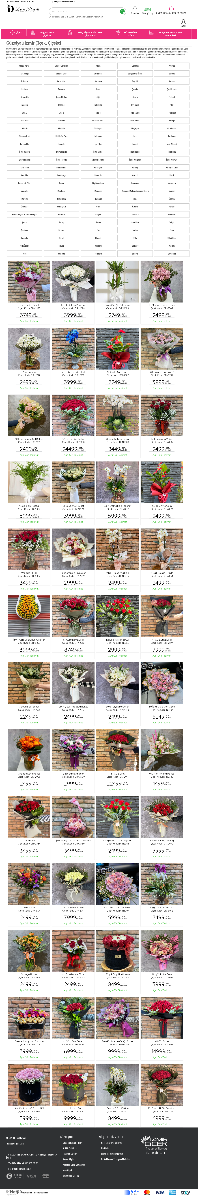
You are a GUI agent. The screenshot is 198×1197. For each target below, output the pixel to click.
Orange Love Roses (29, 773)
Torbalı (135, 230)
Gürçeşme (135, 128)
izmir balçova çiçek (73, 773)
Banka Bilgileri (68, 1159)
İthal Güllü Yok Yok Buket (117, 907)
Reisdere (135, 214)
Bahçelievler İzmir (135, 73)
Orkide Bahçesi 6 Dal (117, 438)
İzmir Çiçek (67, 1170)
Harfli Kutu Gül (73, 1108)
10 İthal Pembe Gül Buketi (29, 438)
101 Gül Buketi (161, 1041)
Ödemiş (172, 198)
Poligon (98, 214)
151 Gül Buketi (117, 773)
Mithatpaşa (61, 198)
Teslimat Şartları (69, 1153)
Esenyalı (61, 104)
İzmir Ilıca (172, 151)
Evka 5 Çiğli (135, 112)
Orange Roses (29, 974)
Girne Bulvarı (135, 120)
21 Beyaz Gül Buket (73, 505)
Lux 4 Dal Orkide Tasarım (117, 505)
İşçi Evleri (98, 144)
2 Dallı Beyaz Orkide (117, 572)
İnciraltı (61, 144)
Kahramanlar (61, 167)
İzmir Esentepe (61, 151)
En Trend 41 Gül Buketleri (161, 1108)
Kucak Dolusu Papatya (73, 305)
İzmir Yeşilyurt (171, 159)
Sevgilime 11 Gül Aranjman (117, 840)
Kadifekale (25, 167)
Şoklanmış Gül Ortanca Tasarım (73, 840)
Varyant (61, 245)
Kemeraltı (98, 175)
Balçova (172, 73)
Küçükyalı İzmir (98, 183)
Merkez (172, 190)
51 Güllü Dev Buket (73, 639)
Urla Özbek (24, 245)
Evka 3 (61, 112)
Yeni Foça (61, 253)
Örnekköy (24, 206)
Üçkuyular (24, 237)
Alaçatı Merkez (24, 65)
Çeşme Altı (25, 97)
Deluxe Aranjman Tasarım (29, 1041)
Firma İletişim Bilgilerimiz (112, 1153)
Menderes (61, 190)
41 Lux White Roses (73, 907)
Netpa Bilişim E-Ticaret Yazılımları (27, 1192)
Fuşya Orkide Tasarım (162, 907)
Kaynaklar (24, 175)
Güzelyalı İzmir (24, 136)
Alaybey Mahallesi (61, 65)
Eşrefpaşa (135, 104)
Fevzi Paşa (172, 112)
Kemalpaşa (61, 175)
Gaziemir (61, 120)
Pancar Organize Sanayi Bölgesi (24, 214)
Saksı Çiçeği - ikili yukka (118, 305)
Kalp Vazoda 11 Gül (161, 438)
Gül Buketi (70, 16)
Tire (98, 230)
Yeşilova (135, 253)
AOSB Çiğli (25, 73)
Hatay (135, 136)
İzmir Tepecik (61, 159)
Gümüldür (61, 128)
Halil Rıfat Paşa (61, 136)
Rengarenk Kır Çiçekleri (73, 572)
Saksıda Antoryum (117, 372)
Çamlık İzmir (172, 89)
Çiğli (98, 97)
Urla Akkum (172, 237)
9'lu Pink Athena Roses (161, 773)
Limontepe (135, 183)
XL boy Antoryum (162, 505)
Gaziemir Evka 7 (98, 120)
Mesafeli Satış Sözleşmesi (73, 1164)
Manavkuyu (172, 183)
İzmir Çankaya (24, 151)
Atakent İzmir (61, 73)
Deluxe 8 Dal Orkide (118, 1108)
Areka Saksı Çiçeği (29, 505)
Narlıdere (98, 198)
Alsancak (135, 65)
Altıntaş (172, 65)
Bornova (172, 81)
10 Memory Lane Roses (162, 305)
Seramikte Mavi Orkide (73, 372)
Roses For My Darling (162, 840)
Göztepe (172, 120)
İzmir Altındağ (172, 144)
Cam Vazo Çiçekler (84, 16)
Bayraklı (135, 81)
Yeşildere (98, 253)
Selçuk (171, 222)
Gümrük (25, 128)
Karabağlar (98, 167)
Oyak (98, 206)
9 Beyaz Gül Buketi (29, 706)
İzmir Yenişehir (135, 159)
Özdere (135, 206)
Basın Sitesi (61, 81)
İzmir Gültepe (98, 151)
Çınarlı (135, 97)
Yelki (24, 253)
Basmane (98, 81)
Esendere (24, 104)
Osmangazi (61, 206)
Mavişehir (24, 190)
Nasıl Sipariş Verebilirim (111, 1142)
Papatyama (29, 372)
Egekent (172, 97)
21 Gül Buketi (29, 840)
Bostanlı (25, 89)
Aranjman (98, 16)
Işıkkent (135, 144)
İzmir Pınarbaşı (24, 159)
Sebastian (29, 907)
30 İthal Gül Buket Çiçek (162, 706)
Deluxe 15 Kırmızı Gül (117, 639)
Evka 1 (172, 104)
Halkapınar (98, 136)
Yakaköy (135, 245)
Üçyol (61, 237)
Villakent (98, 245)
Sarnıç (61, 222)
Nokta (135, 198)
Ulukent (98, 237)
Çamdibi (135, 89)
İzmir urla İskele (98, 159)
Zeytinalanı (172, 253)
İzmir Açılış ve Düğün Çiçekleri (29, 639)
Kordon (61, 183)
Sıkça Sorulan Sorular (72, 1142)
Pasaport (61, 214)
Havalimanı (172, 136)
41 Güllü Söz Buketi (73, 1041)
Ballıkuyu (24, 81)
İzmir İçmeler (135, 151)
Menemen (98, 190)
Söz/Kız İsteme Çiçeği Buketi (117, 1041)
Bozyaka (61, 89)
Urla (135, 237)
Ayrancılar (98, 73)
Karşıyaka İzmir (172, 167)
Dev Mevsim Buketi (29, 305)
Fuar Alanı (24, 120)
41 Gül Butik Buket (162, 639)
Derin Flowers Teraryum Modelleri (115, 1159)
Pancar (172, 206)
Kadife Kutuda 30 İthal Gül (29, 1108)
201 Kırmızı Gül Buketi (73, 438)
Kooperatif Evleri (24, 183)
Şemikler (24, 230)
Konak (172, 175)
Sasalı (98, 222)
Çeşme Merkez (61, 97)
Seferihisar (135, 222)
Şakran (24, 222)
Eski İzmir (98, 104)
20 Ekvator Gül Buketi (162, 372)
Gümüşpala (98, 128)
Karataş (135, 167)
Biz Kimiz (105, 1148)
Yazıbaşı (172, 245)
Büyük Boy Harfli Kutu (117, 974)
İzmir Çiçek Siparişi (70, 1175)
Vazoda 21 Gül (29, 572)
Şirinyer (61, 230)
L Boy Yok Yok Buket (162, 974)
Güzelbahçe (171, 128)
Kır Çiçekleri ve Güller (73, 974)
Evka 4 (98, 112)
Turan (172, 230)
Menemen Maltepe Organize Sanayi (135, 190)
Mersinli (25, 198)
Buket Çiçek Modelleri (117, 706)
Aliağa (98, 65)
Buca (98, 89)
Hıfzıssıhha (24, 144)
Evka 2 (24, 112)
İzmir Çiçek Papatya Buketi (73, 706)
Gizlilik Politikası (69, 1148)
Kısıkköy (135, 175)
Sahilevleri (172, 214)
